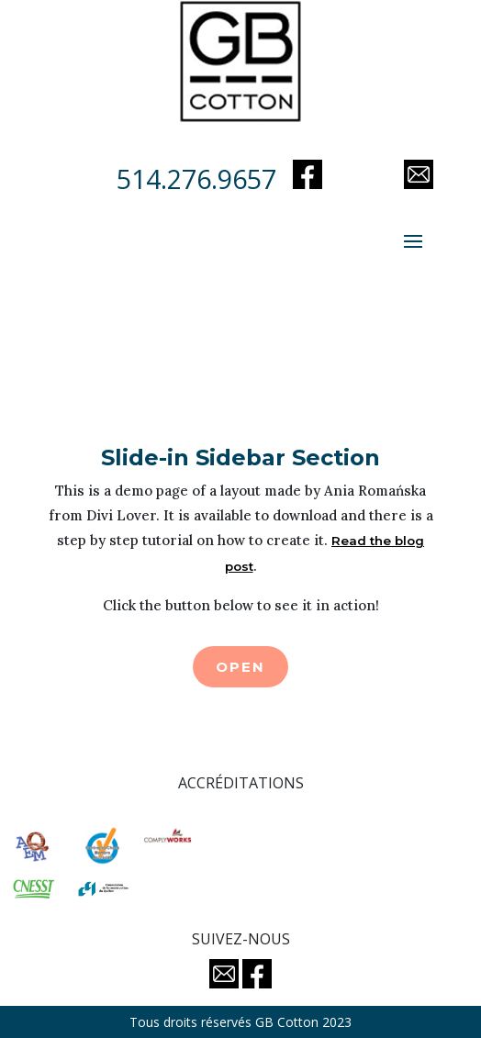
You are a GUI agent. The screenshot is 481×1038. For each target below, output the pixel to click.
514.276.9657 (203, 178)
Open (240, 666)
